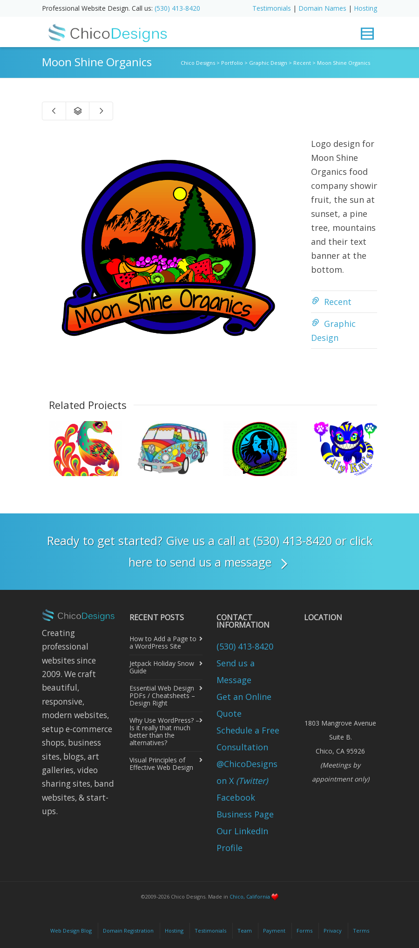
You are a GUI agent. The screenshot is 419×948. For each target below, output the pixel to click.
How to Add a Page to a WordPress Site (162, 642)
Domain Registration (128, 930)
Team (244, 930)
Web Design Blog (71, 930)
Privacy (333, 930)
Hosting (365, 8)
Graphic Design (333, 330)
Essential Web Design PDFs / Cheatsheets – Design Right (162, 695)
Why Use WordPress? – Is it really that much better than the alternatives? (164, 731)
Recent (337, 301)
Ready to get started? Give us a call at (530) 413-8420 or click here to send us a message (209, 553)
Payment (274, 930)
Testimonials (271, 8)
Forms (304, 930)
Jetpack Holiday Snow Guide (161, 667)
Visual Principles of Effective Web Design (161, 763)
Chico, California (250, 896)
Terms (361, 930)
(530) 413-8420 (177, 8)
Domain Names (322, 8)
